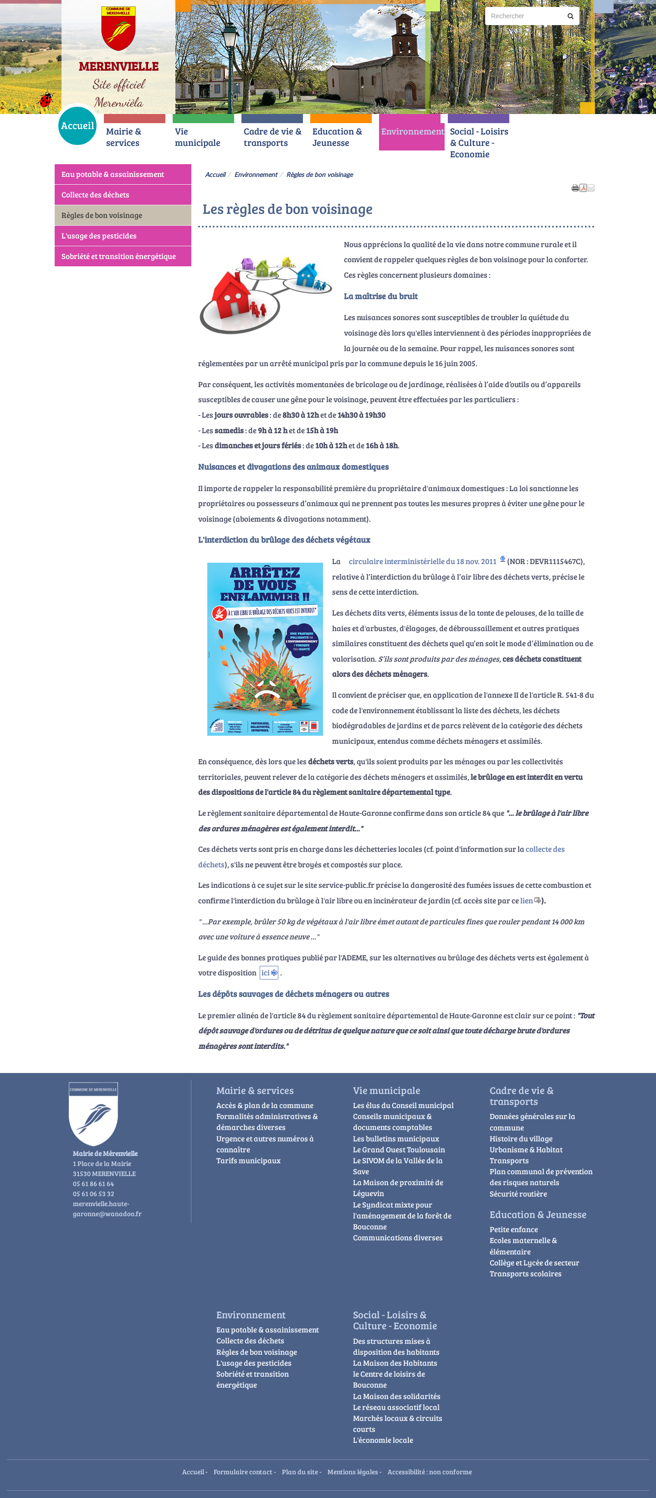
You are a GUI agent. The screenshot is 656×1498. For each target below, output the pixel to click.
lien (526, 900)
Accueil (77, 125)
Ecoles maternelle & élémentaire (523, 1245)
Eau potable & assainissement (113, 174)
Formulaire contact (243, 1471)
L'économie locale (383, 1440)
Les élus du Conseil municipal (403, 1105)
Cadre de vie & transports (273, 137)
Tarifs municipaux (248, 1160)
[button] (590, 187)
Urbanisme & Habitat (526, 1149)
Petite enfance (514, 1229)
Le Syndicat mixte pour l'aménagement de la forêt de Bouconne (402, 1215)
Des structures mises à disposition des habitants (396, 1346)
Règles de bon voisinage (102, 215)
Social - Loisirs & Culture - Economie (479, 142)
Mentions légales (353, 1471)
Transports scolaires (526, 1273)
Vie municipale (197, 137)
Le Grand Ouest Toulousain (399, 1149)
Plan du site (300, 1471)
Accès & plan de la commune (264, 1105)
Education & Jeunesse (337, 137)
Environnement (413, 131)
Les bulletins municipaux (396, 1138)
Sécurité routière (518, 1193)
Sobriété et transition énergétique (119, 256)
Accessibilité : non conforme (430, 1471)
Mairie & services (123, 137)
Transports (509, 1160)
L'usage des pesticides (99, 235)
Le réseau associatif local (396, 1407)
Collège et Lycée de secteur (534, 1262)
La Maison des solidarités (397, 1396)
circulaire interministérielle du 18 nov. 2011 (423, 561)
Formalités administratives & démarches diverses (267, 1121)
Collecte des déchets (95, 194)
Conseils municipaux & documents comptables (392, 1121)
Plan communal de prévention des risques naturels (541, 1176)
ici (265, 972)
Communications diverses (398, 1237)
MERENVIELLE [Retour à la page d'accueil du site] (119, 65)
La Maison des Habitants (395, 1363)
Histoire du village (521, 1138)
